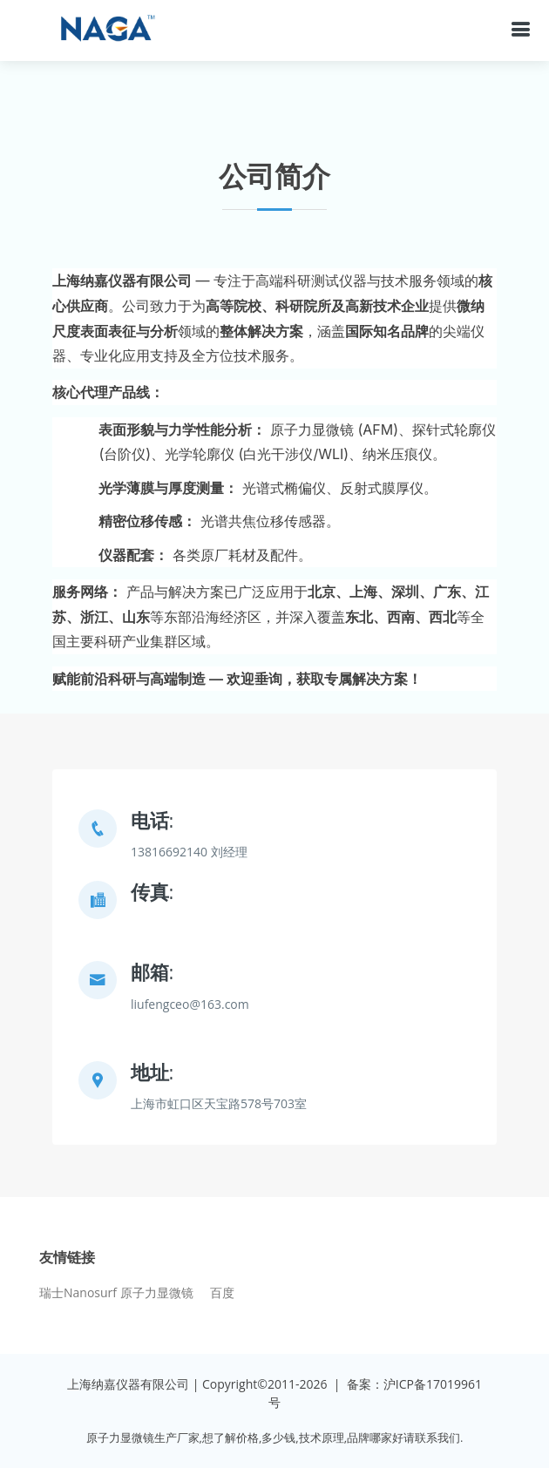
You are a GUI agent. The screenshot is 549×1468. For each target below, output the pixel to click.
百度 (222, 1293)
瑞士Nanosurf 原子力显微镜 (116, 1293)
